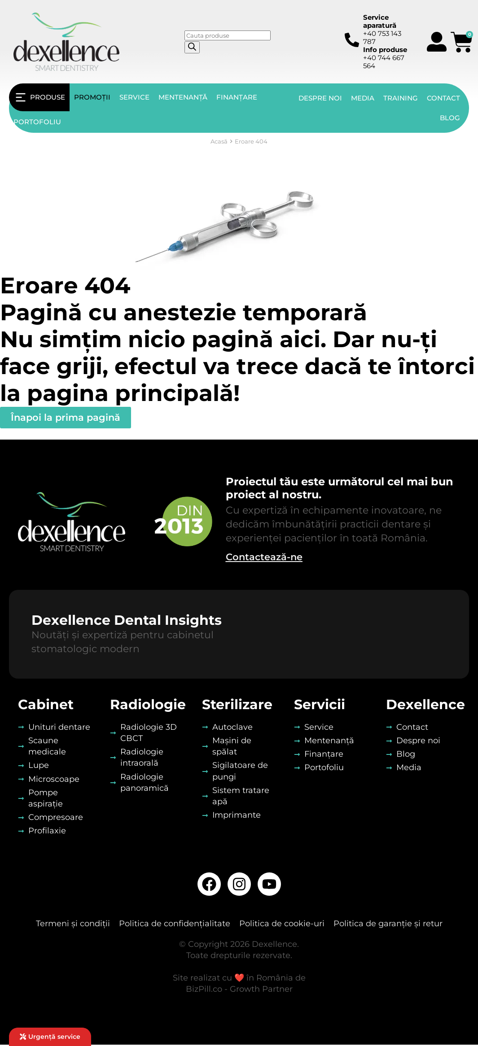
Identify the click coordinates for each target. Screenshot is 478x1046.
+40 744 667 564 (385, 57)
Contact (443, 98)
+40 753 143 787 (382, 29)
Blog (450, 117)
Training (400, 98)
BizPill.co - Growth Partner (239, 991)
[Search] (192, 47)
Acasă (219, 141)
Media (362, 98)
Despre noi (320, 98)
